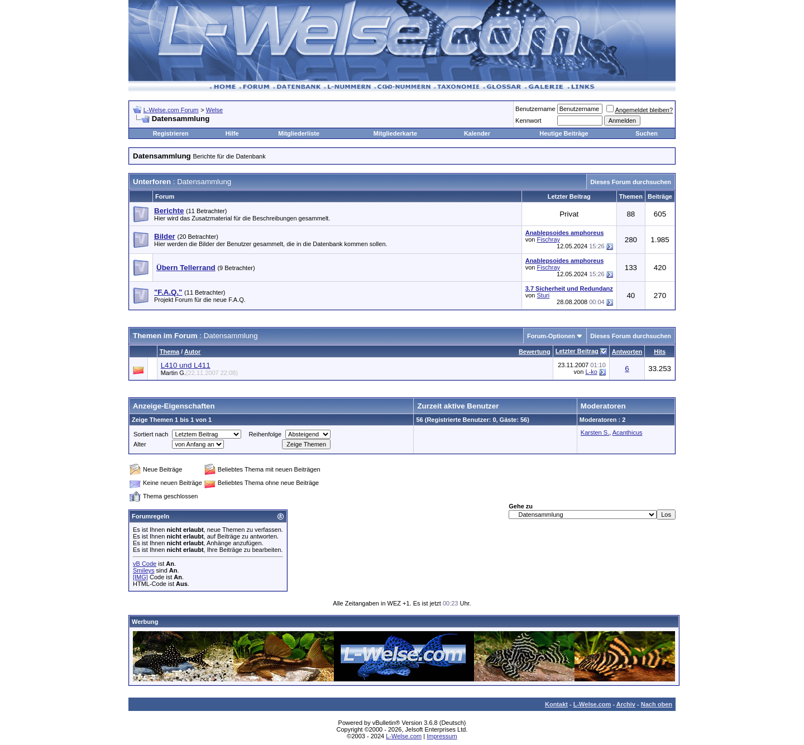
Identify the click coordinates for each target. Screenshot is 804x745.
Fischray (549, 239)
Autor (192, 351)
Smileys (144, 570)
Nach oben (656, 704)
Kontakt (556, 704)
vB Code (144, 563)
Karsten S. (595, 432)
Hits (660, 351)
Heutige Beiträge (563, 133)
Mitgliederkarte (395, 133)
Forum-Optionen (551, 336)
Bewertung (535, 351)
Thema (169, 351)
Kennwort (528, 120)
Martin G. (199, 372)
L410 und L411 (185, 365)
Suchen (646, 133)
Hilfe (232, 133)
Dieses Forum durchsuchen (630, 182)
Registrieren (171, 133)
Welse (214, 110)
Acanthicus (627, 432)
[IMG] (140, 577)
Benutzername (535, 108)
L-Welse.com (592, 704)
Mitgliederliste (298, 133)
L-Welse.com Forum (171, 110)
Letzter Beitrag (577, 351)
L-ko (591, 371)
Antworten (627, 351)
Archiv (625, 704)
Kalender (477, 133)
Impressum (442, 736)
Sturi (543, 295)
